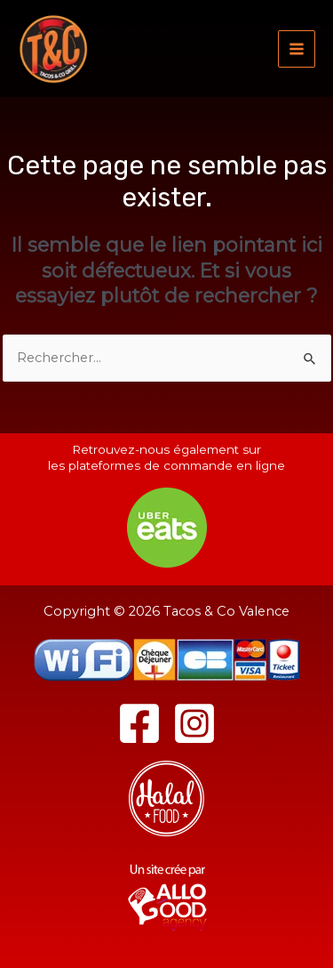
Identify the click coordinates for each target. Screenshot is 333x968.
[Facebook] (139, 723)
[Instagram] (194, 723)
